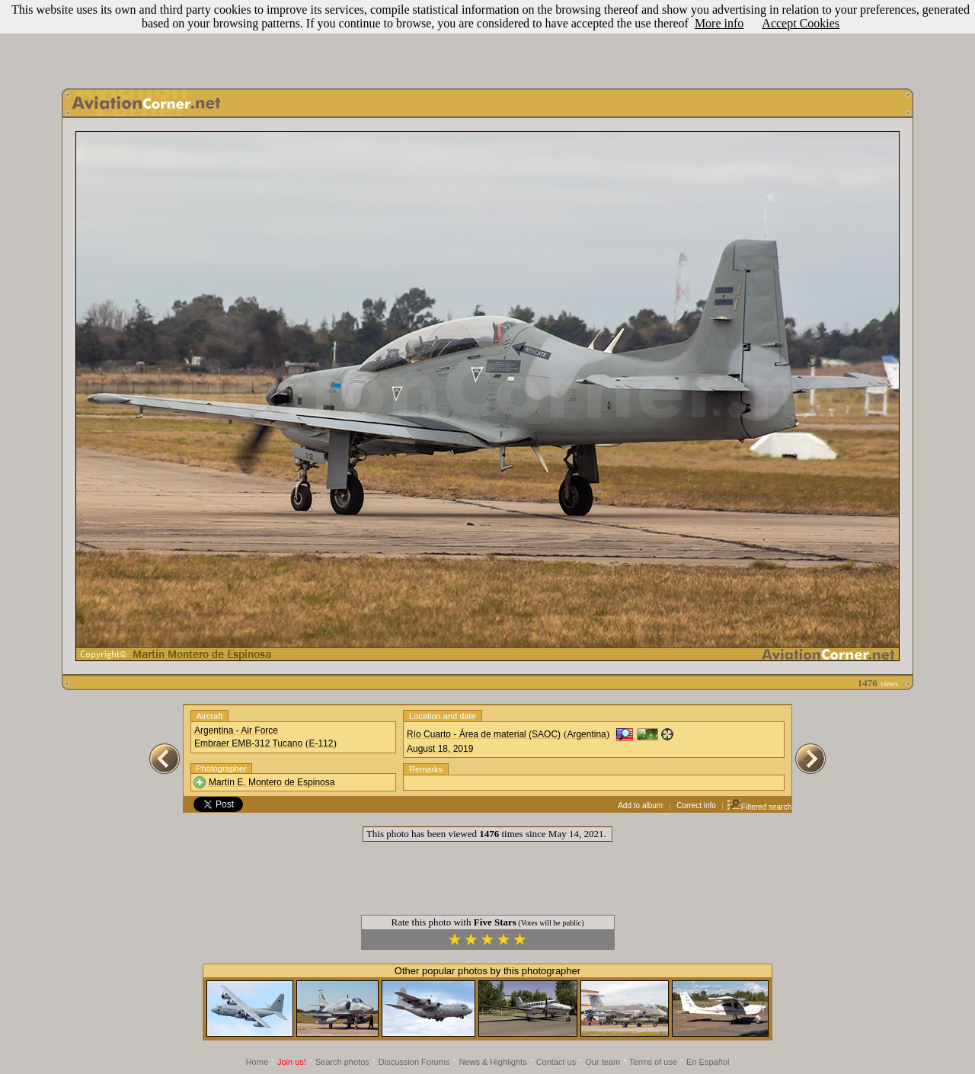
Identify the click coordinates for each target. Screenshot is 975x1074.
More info (719, 23)
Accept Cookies (800, 23)
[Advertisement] (487, 40)
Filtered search (759, 807)
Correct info (696, 805)
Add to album (640, 805)
